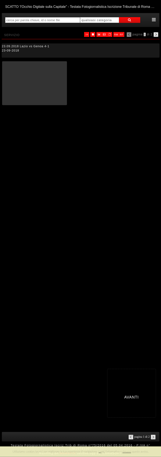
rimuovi (126, 451)
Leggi (101, 451)
